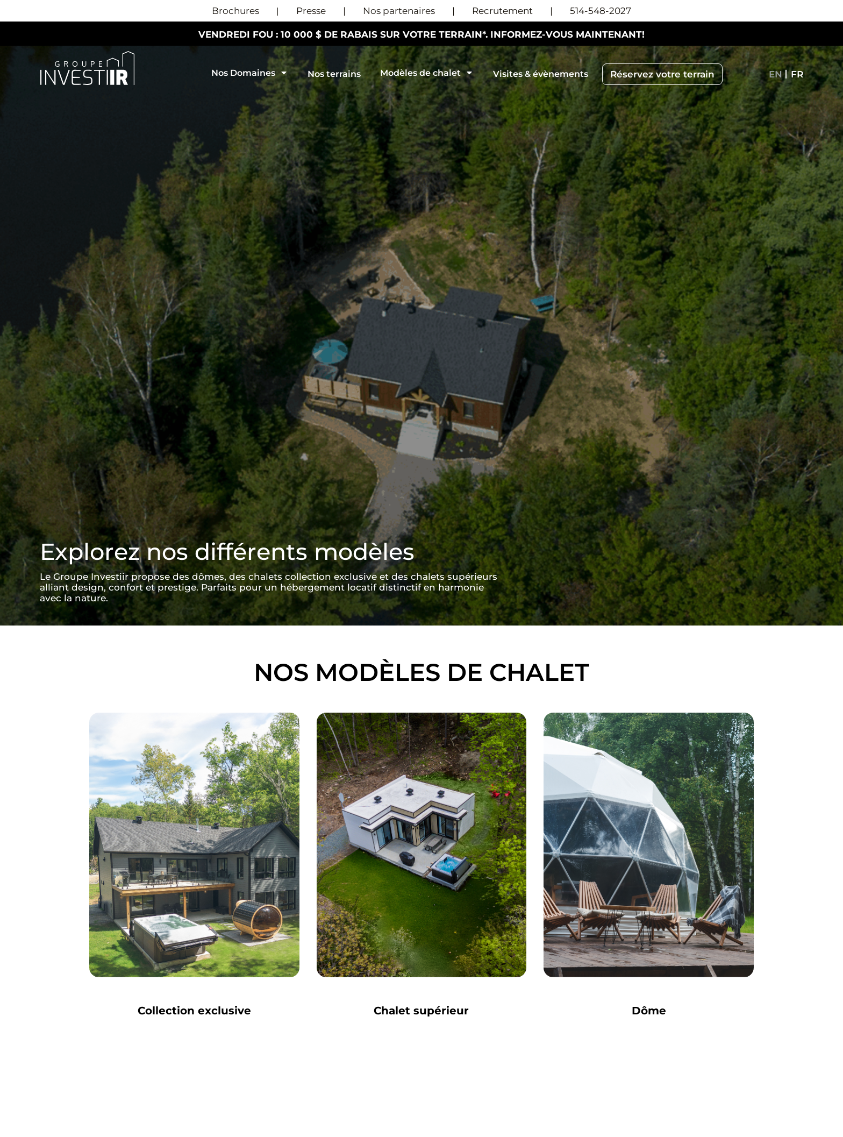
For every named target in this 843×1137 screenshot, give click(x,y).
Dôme (649, 1010)
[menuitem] (775, 74)
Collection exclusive (194, 1010)
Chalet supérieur (421, 1010)
